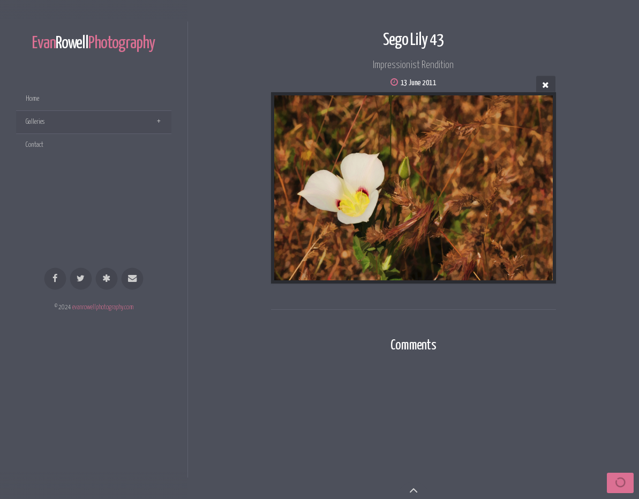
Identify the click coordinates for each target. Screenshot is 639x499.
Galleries (35, 121)
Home (32, 98)
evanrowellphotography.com (102, 307)
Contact (34, 144)
